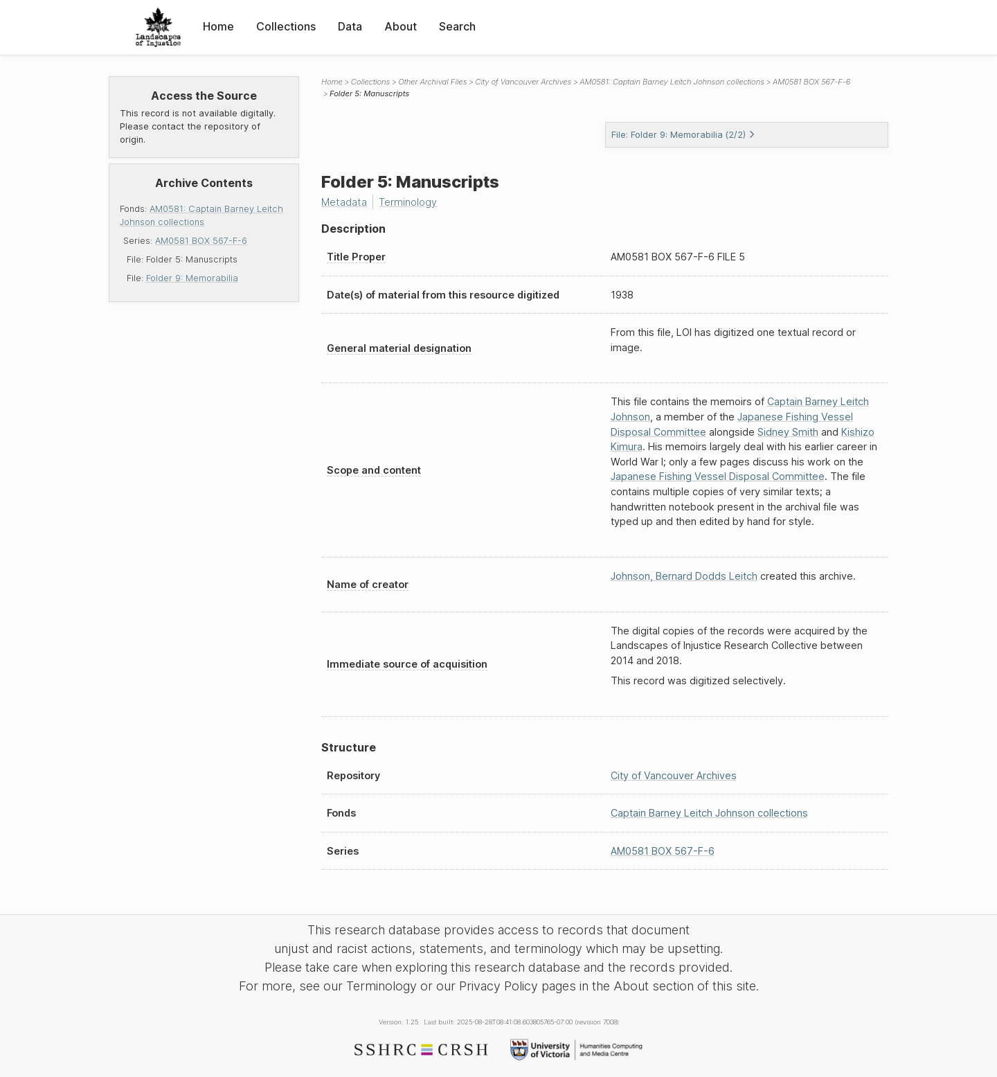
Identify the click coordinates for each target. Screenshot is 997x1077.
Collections (286, 26)
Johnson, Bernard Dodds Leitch (684, 576)
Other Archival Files (432, 82)
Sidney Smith (787, 432)
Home (218, 26)
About (400, 26)
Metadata (344, 202)
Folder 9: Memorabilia (192, 278)
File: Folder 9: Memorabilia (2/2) (683, 135)
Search (457, 26)
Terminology (408, 202)
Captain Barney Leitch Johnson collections (709, 813)
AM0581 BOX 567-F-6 (201, 240)
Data (350, 26)
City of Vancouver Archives (523, 82)
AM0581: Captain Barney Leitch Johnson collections (672, 82)
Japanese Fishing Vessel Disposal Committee (718, 476)
